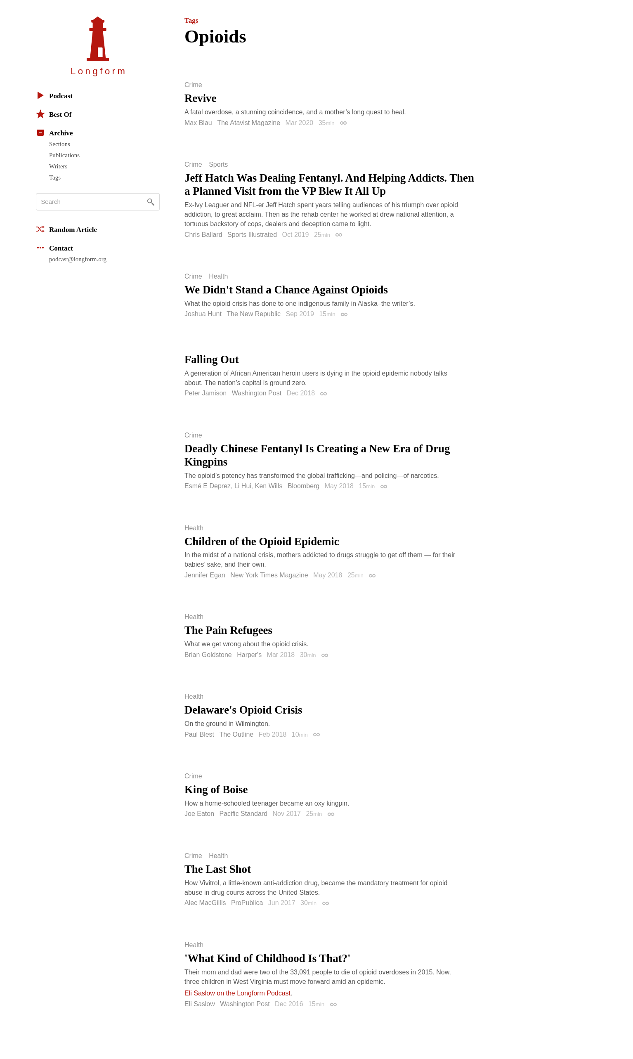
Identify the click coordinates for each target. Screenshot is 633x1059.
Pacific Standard (244, 813)
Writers (58, 166)
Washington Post (256, 393)
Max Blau (198, 122)
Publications (64, 155)
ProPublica (247, 902)
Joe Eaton (199, 813)
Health (218, 276)
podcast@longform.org (77, 259)
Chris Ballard (203, 234)
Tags (55, 177)
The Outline (237, 734)
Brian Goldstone (208, 654)
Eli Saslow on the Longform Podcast (237, 993)
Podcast (54, 95)
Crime (193, 85)
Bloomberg (303, 485)
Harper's (249, 654)
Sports (218, 164)
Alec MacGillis (205, 902)
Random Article (66, 229)
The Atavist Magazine (248, 122)
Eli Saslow (199, 1003)
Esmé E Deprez (207, 485)
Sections (59, 144)
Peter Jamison (205, 393)
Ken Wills (269, 485)
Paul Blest (199, 734)
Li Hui (242, 485)
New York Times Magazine (269, 575)
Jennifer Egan (204, 575)
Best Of (53, 113)
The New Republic (254, 313)
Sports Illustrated (252, 234)
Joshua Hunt (203, 313)
